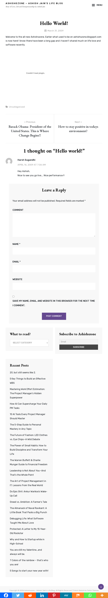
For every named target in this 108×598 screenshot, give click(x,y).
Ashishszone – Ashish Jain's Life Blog (34, 3)
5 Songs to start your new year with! (29, 571)
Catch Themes (93, 591)
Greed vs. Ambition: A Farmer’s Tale (28, 502)
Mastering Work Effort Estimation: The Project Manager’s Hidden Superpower (27, 393)
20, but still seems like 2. (23, 372)
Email (17, 262)
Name (16, 244)
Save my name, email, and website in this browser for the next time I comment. (54, 303)
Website (17, 279)
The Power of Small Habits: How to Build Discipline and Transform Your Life (29, 449)
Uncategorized (17, 107)
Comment (18, 210)
